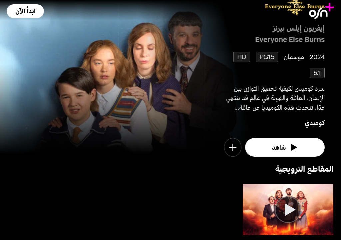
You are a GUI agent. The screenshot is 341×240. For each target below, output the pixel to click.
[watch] (285, 147)
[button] (25, 11)
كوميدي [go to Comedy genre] (315, 122)
